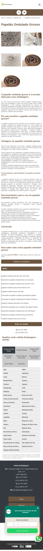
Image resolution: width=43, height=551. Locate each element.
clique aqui (23, 255)
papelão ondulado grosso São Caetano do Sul (16, 287)
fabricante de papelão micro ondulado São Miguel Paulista (19, 307)
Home (21, 499)
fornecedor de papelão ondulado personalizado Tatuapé (19, 295)
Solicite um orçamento (21, 262)
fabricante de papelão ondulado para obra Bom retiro (18, 284)
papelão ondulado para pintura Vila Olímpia (15, 303)
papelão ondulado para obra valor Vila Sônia (15, 276)
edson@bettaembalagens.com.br (21, 490)
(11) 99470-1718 (21, 332)
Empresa (21, 505)
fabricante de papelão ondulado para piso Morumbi (17, 315)
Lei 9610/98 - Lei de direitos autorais (12, 458)
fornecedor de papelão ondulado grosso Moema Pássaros (19, 299)
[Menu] (39, 4)
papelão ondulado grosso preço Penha (14, 319)
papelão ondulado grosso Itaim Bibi (12, 291)
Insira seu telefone (22, 520)
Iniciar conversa (22, 531)
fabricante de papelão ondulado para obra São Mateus (18, 311)
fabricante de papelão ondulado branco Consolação (17, 280)
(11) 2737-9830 (13, 255)
